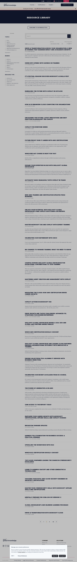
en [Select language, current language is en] (13, 555)
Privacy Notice (21, 552)
